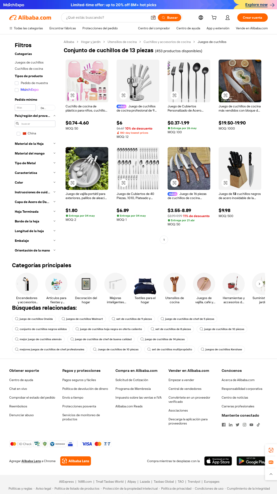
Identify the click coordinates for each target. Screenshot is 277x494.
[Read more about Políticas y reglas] (19, 488)
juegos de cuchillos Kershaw (221, 349)
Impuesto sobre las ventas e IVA (138, 397)
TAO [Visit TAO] (181, 481)
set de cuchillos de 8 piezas (171, 329)
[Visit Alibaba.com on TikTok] (258, 425)
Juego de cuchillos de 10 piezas (115, 349)
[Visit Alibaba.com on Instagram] (244, 425)
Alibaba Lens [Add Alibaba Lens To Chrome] (31, 461)
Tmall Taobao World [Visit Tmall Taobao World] (109, 481)
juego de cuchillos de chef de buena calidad (101, 339)
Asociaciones (178, 410)
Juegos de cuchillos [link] (212, 42)
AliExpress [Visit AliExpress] (66, 481)
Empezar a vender (181, 380)
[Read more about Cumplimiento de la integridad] (247, 488)
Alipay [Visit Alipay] (131, 481)
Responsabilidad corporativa (242, 389)
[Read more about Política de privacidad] (175, 488)
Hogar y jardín (91, 42)
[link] (271, 450)
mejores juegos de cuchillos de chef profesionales (49, 349)
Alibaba (69, 42)
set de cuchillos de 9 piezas (132, 319)
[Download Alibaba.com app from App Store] (218, 461)
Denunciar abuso (21, 415)
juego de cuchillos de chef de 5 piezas (187, 319)
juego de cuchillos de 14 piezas (162, 339)
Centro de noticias (235, 397)
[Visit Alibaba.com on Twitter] (237, 425)
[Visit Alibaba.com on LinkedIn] (231, 425)
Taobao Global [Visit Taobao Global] (164, 481)
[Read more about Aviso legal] (42, 488)
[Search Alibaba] (106, 17)
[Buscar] (169, 17)
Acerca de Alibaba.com (238, 380)
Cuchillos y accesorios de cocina (167, 42)
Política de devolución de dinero (85, 389)
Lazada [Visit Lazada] (145, 481)
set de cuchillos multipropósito (169, 349)
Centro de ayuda (21, 380)
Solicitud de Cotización (131, 380)
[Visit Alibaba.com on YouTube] (251, 425)
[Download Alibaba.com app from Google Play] (252, 461)
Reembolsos (18, 406)
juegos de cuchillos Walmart (82, 319)
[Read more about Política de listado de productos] (75, 488)
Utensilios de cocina (122, 42)
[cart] (214, 18)
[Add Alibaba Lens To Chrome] (75, 461)
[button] (153, 17)
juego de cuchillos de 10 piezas (222, 329)
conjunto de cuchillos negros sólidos (41, 329)
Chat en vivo (18, 389)
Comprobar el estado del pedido (32, 397)
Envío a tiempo (72, 397)
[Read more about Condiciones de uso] (208, 488)
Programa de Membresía (133, 389)
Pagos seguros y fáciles (79, 380)
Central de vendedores (185, 389)
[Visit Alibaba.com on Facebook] (224, 425)
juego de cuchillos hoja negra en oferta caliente (108, 329)
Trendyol (194, 481)
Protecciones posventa (79, 406)
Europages (212, 481)
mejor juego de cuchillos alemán (38, 339)
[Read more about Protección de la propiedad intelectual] (129, 488)
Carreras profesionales (238, 406)
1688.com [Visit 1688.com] (85, 481)
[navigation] (35, 147)
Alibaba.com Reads (129, 406)
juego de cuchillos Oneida (34, 319)
